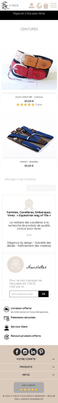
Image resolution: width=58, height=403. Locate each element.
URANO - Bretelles (29, 161)
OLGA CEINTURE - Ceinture (29, 97)
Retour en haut (41, 188)
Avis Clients (28, 385)
